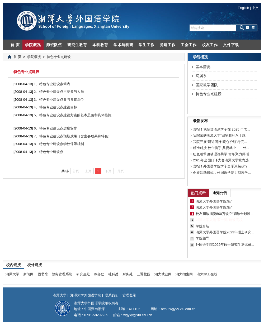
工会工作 (189, 45)
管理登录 (129, 295)
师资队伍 (54, 45)
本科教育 (100, 45)
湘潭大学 (12, 274)
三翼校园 (143, 274)
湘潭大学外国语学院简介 (214, 201)
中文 (255, 8)
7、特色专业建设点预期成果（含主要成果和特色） (72, 136)
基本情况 (203, 67)
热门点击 (198, 193)
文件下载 (231, 45)
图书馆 (42, 274)
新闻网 (28, 274)
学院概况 (33, 45)
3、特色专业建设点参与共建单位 (59, 100)
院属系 (201, 76)
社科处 (113, 274)
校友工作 (210, 45)
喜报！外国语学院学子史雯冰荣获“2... (221, 166)
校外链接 (34, 265)
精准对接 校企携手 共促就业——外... (221, 148)
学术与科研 (123, 45)
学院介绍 (202, 226)
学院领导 (202, 238)
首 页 (15, 45)
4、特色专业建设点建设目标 (55, 107)
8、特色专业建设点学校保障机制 (59, 144)
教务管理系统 (62, 274)
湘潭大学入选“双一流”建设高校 (219, 220)
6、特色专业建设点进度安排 (55, 128)
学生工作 (146, 45)
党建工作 (168, 45)
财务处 (127, 274)
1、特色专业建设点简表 (52, 84)
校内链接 (13, 265)
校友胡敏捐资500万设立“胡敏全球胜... (224, 214)
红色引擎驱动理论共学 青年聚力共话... (222, 154)
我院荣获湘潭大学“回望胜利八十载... (220, 135)
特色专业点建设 (59, 57)
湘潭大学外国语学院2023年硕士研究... (225, 232)
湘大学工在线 (207, 274)
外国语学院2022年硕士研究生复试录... (225, 245)
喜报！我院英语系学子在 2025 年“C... (221, 129)
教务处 (99, 274)
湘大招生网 (184, 274)
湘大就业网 (163, 274)
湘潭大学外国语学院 (85, 295)
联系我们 (112, 295)
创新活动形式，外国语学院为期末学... (222, 173)
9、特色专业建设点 (48, 152)
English (243, 8)
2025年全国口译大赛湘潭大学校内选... (222, 160)
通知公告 (219, 193)
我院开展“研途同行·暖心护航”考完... (220, 142)
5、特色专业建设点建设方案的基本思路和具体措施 (72, 115)
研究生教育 (77, 45)
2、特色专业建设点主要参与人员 (59, 92)
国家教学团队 (207, 85)
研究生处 (83, 274)
